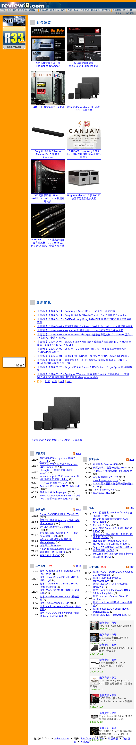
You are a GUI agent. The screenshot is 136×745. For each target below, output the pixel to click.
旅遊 (63, 10)
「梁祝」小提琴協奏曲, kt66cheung (112, 471)
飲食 (76, 10)
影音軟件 (33, 10)
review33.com (61, 738)
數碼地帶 (44, 10)
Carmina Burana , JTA (105, 480)
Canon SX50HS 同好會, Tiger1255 (59, 514)
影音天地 (22, 10)
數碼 (62, 381)
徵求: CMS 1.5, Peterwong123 (110, 614)
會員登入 (119, 13)
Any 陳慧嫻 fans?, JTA (105, 477)
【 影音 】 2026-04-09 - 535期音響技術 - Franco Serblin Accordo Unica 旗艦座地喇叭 (85, 326)
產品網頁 (106, 10)
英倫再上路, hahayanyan (53, 492)
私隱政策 (85, 741)
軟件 (54, 381)
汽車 (69, 10)
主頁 (3, 10)
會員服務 (117, 10)
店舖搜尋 (95, 10)
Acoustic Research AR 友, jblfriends (60, 486)
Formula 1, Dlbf (102, 525)
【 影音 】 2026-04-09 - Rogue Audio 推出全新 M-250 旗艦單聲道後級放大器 (80, 330)
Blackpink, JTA (101, 493)
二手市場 (84, 10)
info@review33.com (92, 738)
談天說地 (54, 10)
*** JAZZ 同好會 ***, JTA (53, 482)
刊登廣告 (113, 738)
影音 (47, 381)
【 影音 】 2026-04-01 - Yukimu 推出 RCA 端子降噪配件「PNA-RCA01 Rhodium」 (83, 356)
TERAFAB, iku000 (50, 555)
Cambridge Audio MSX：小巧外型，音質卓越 (56, 438)
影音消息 (11, 10)
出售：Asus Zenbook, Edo (54, 603)
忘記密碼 (130, 13)
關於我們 (127, 10)
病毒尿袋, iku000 (49, 545)
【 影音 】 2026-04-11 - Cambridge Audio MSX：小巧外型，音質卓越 (76, 311)
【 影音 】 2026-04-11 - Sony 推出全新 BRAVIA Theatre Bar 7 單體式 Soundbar (82, 315)
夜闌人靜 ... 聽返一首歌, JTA (109, 467)
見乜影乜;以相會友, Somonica (56, 526)
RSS (78, 453)
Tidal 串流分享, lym (104, 489)
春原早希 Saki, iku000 (105, 464)
